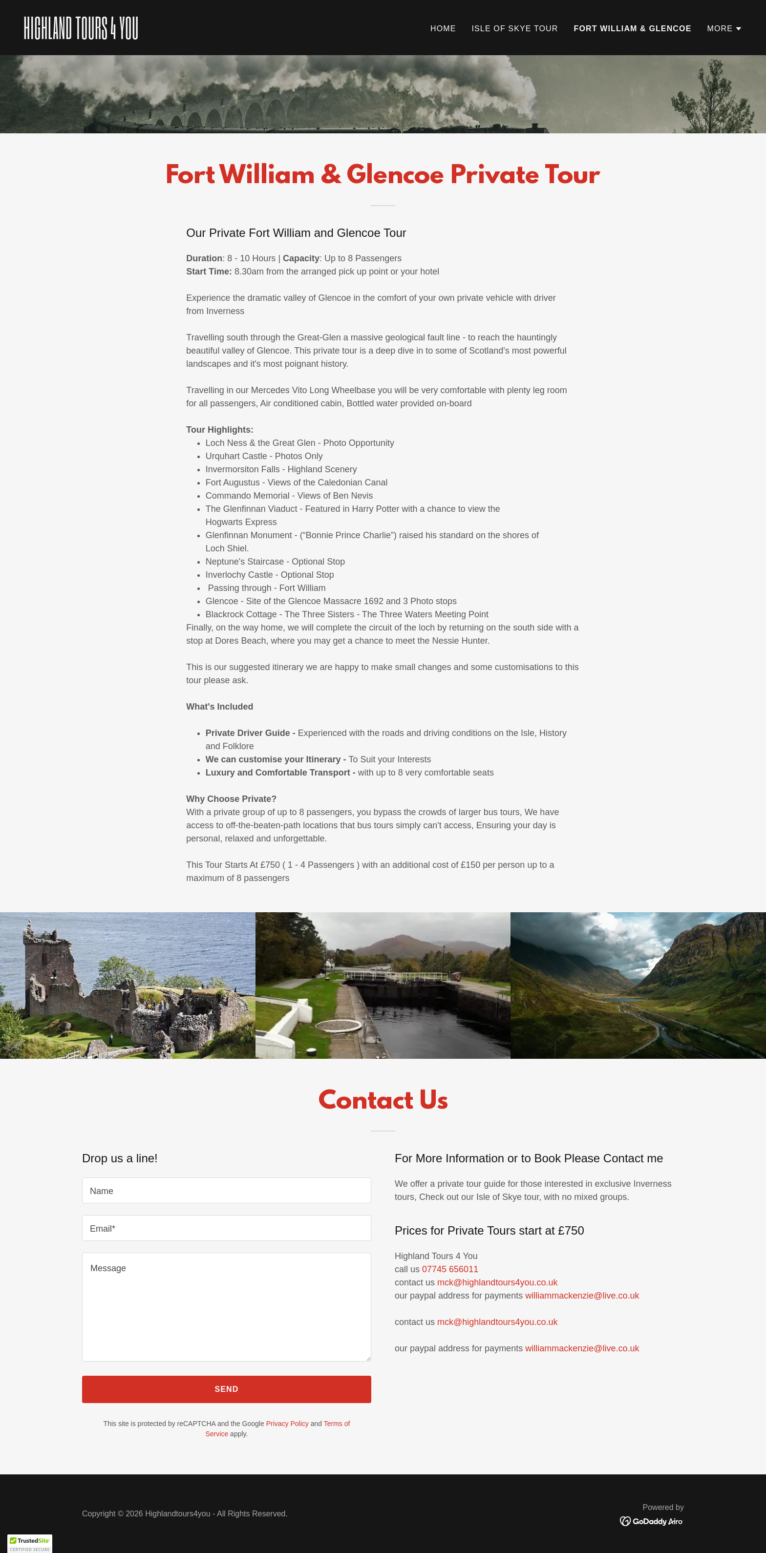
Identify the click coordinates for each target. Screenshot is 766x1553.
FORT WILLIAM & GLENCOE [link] (632, 28)
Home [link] (443, 28)
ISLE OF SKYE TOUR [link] (514, 28)
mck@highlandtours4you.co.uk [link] (497, 1282)
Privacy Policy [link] (287, 1423)
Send (227, 1389)
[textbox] (226, 1190)
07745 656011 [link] (450, 1269)
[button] (725, 29)
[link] (199, 36)
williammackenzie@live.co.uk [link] (582, 1296)
